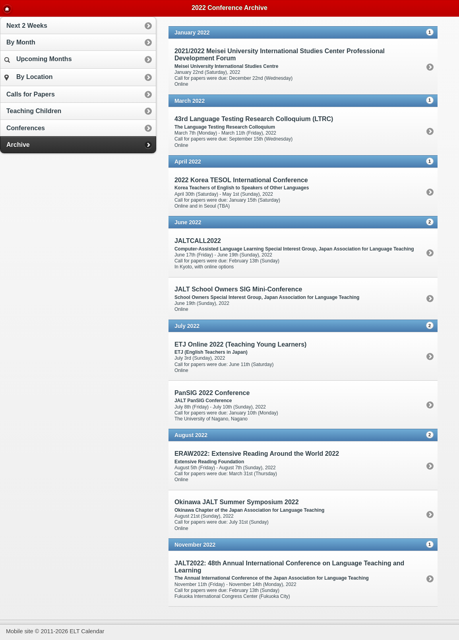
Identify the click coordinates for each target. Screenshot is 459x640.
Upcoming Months (38, 59)
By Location (28, 77)
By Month (20, 42)
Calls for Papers (30, 94)
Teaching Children (33, 111)
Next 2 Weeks (26, 25)
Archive (18, 144)
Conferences (25, 128)
